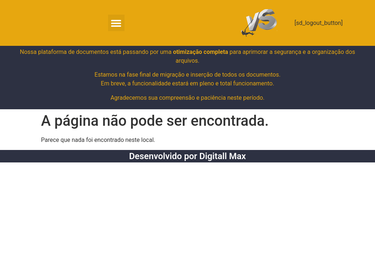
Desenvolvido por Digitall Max (187, 156)
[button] (116, 23)
